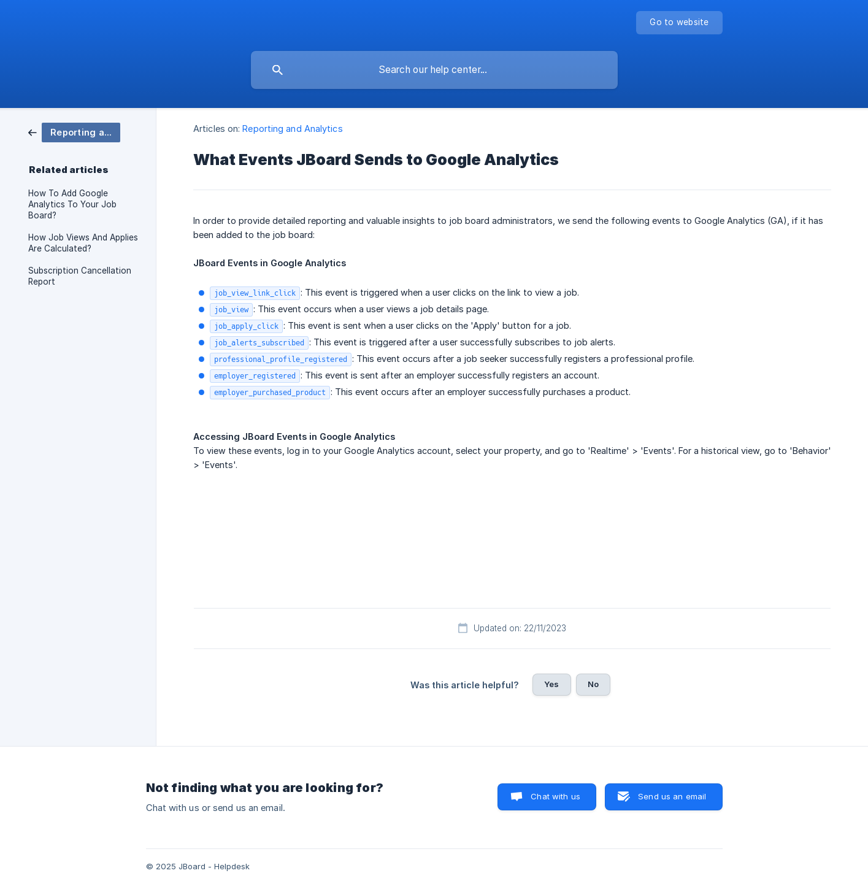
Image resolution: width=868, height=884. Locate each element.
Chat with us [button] (555, 796)
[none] (679, 22)
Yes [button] (551, 684)
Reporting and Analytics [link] (292, 128)
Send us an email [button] (672, 796)
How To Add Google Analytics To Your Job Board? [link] (72, 204)
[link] (74, 131)
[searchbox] (434, 70)
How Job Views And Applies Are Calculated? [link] (83, 243)
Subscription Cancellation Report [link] (79, 276)
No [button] (593, 684)
